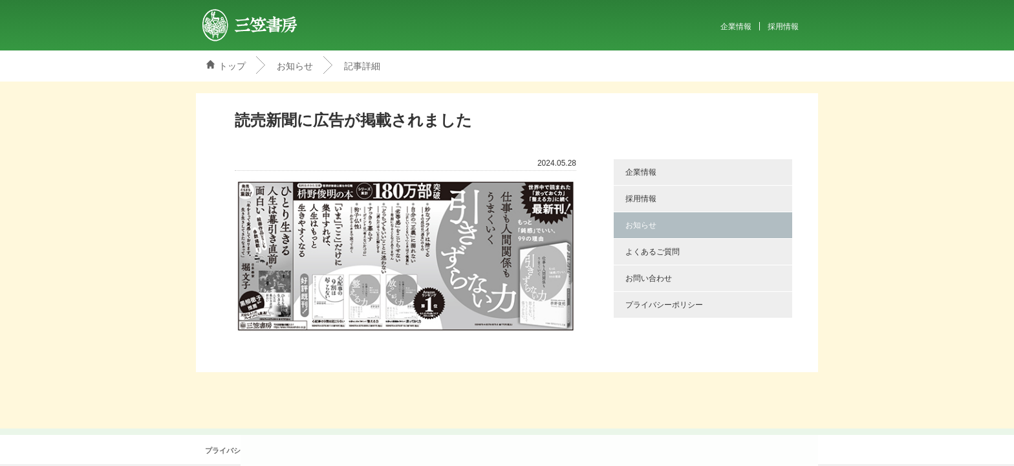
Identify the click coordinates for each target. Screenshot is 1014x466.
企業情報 (735, 26)
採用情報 (783, 26)
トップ (232, 66)
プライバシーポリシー (664, 304)
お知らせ (295, 66)
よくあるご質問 (652, 251)
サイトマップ (446, 450)
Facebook (513, 450)
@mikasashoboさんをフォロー (490, 450)
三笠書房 (250, 25)
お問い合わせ (648, 278)
